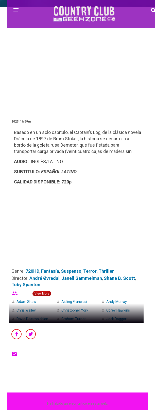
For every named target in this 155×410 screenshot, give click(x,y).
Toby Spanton (25, 284)
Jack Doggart (117, 319)
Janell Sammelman (81, 278)
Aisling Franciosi (74, 302)
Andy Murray (116, 302)
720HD (32, 271)
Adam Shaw (26, 302)
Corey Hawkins (118, 310)
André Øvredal (44, 278)
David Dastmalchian (32, 319)
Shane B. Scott (119, 278)
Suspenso (71, 271)
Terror (90, 271)
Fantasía (50, 271)
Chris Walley (26, 310)
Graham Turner (73, 319)
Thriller (106, 271)
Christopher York (74, 310)
